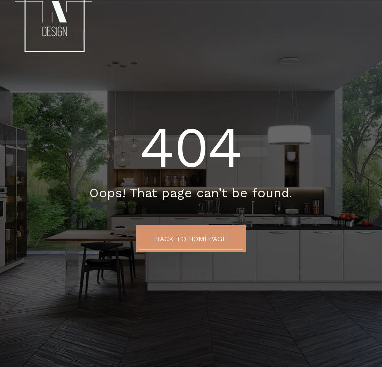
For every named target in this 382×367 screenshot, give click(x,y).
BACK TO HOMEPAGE (191, 239)
